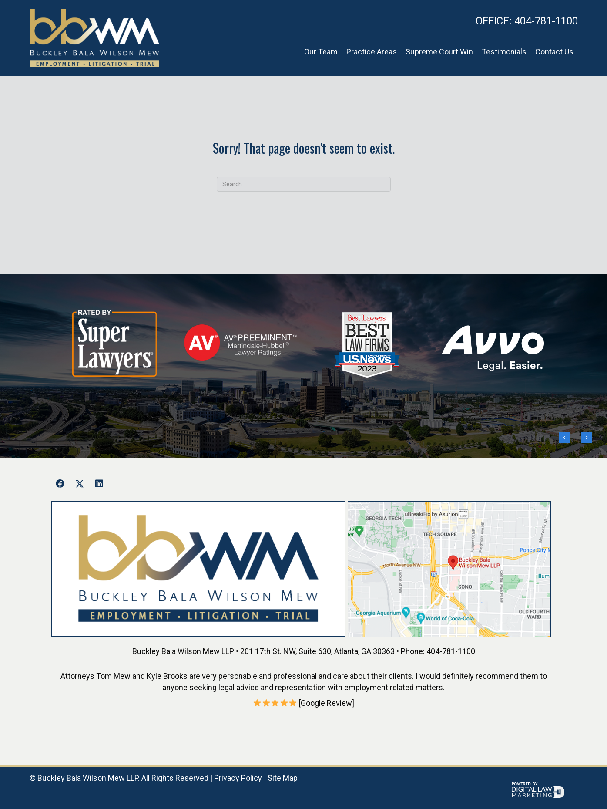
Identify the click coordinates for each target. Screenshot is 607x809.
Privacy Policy (238, 777)
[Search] (304, 184)
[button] (60, 483)
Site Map (283, 777)
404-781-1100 (527, 21)
